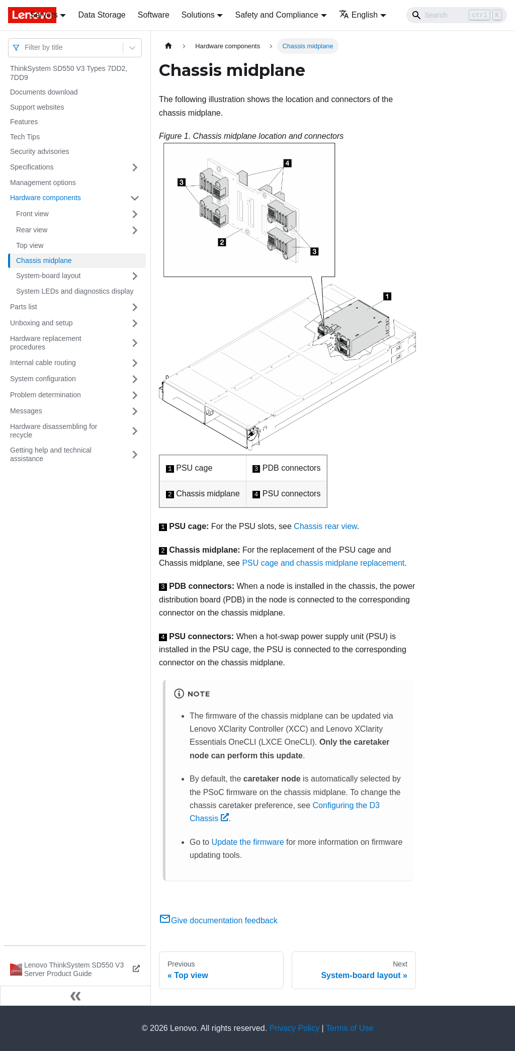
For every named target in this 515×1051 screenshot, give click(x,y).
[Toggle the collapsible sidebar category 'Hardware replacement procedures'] (135, 343)
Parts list (23, 307)
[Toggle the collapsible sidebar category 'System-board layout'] (135, 276)
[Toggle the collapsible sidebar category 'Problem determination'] (135, 395)
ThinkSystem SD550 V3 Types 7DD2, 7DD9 (68, 72)
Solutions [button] (198, 15)
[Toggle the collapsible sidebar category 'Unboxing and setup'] (135, 323)
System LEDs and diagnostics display (74, 291)
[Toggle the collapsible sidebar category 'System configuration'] (135, 379)
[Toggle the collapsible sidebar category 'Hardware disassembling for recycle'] (135, 431)
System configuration (43, 379)
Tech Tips (25, 137)
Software (153, 15)
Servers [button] (44, 15)
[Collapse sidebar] (75, 996)
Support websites (37, 107)
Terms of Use (349, 1028)
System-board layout (48, 276)
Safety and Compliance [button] (276, 15)
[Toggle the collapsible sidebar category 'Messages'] (135, 411)
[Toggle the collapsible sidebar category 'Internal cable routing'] (135, 363)
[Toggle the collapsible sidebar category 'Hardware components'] (135, 198)
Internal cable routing (43, 363)
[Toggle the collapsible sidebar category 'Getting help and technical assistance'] (135, 455)
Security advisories (39, 151)
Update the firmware (248, 842)
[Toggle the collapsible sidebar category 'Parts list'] (135, 307)
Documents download (44, 92)
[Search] (456, 15)
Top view (29, 245)
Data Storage (101, 15)
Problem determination (45, 395)
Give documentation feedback (218, 920)
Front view (32, 214)
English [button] (358, 15)
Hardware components (45, 198)
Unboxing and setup (41, 323)
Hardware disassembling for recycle (54, 431)
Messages (26, 411)
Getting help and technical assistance (51, 454)
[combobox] (26, 47)
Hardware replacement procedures (45, 343)
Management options (43, 183)
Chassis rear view (325, 526)
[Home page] (168, 46)
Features (24, 122)
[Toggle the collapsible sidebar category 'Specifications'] (135, 167)
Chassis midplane (44, 260)
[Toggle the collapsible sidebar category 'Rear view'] (135, 230)
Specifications (31, 167)
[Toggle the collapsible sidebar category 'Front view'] (135, 214)
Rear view (31, 230)
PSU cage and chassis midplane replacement (323, 563)
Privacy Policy (295, 1028)
